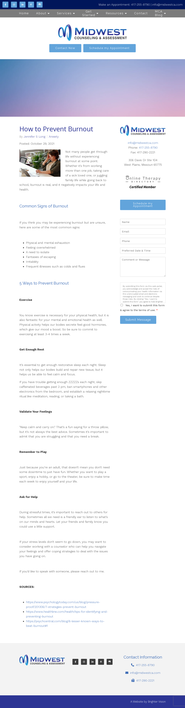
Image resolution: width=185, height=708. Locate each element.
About (41, 13)
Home (24, 13)
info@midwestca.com (167, 4)
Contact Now (65, 48)
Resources (115, 13)
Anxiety (54, 136)
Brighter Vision (157, 701)
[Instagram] (14, 5)
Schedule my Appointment (109, 48)
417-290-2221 (145, 680)
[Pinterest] (31, 5)
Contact (141, 13)
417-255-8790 (140, 4)
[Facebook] (5, 5)
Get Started (88, 13)
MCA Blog (159, 13)
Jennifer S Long (34, 136)
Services (64, 13)
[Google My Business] (40, 5)
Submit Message (139, 320)
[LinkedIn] (22, 5)
